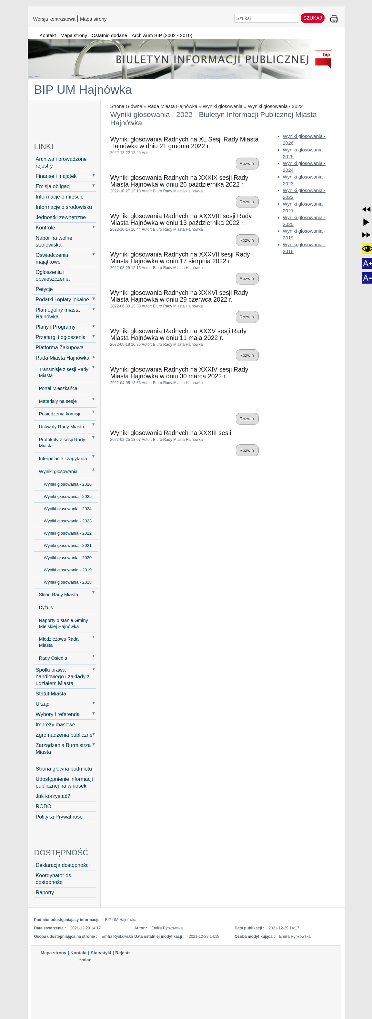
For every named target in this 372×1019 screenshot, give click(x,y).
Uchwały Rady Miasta (61, 426)
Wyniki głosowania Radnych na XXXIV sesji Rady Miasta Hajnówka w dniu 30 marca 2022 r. (179, 373)
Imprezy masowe (55, 724)
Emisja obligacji (54, 186)
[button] (366, 209)
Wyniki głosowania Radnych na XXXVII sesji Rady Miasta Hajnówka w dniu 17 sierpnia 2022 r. (180, 258)
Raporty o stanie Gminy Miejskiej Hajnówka (63, 623)
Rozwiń (247, 163)
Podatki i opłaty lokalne (62, 299)
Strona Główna (126, 106)
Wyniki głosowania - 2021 (68, 545)
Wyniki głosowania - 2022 (275, 106)
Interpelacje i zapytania (63, 458)
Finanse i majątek (56, 176)
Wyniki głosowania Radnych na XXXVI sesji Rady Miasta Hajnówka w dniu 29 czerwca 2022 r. (179, 296)
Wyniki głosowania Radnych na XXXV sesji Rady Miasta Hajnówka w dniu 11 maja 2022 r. (178, 334)
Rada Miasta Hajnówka (172, 106)
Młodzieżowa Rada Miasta (59, 642)
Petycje (44, 289)
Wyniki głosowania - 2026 (68, 484)
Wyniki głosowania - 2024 (68, 508)
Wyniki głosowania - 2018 (68, 582)
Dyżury (46, 607)
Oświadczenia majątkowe (52, 258)
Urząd (43, 704)
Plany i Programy (55, 327)
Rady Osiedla (53, 658)
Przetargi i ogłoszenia (61, 337)
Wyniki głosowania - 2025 (68, 496)
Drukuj (334, 19)
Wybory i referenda (58, 714)
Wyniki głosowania (222, 106)
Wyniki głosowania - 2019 (68, 570)
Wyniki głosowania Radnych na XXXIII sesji (170, 432)
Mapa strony (93, 19)
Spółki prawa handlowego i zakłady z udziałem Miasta (63, 676)
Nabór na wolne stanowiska (54, 241)
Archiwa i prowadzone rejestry (61, 162)
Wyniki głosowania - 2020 (68, 557)
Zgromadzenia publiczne (64, 735)
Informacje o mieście (60, 196)
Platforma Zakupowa (60, 347)
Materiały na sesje (58, 401)
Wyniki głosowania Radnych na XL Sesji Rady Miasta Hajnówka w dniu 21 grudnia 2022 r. (184, 143)
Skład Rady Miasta (58, 594)
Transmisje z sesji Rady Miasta (63, 372)
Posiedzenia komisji (59, 413)
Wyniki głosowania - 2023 (68, 521)
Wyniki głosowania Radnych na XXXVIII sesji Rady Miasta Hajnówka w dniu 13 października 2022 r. (181, 219)
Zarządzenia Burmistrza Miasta (63, 748)
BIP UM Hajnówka (83, 89)
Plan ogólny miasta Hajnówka (58, 313)
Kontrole (45, 227)
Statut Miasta (51, 693)
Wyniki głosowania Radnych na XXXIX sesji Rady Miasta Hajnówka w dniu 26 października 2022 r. (179, 181)
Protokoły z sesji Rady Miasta (62, 442)
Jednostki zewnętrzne (61, 217)
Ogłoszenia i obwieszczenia (53, 275)
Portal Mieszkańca (58, 388)
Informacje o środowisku (64, 207)
